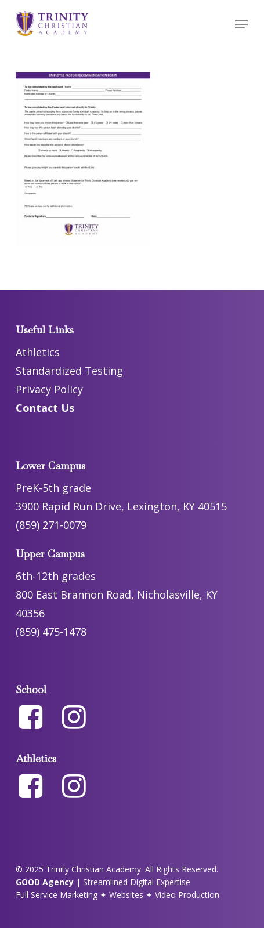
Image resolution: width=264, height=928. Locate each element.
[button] (241, 24)
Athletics (38, 352)
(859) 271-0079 (51, 525)
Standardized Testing (69, 371)
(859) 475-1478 (51, 632)
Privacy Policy (49, 389)
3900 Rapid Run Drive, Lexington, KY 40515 (121, 506)
